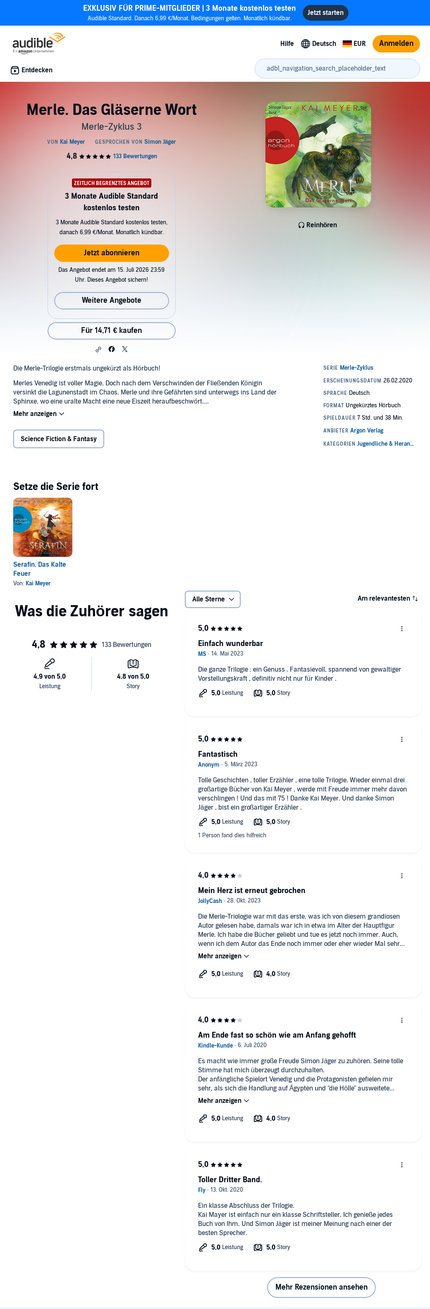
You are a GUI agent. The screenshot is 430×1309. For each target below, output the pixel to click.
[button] (98, 349)
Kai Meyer (38, 583)
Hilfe (287, 44)
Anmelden (396, 43)
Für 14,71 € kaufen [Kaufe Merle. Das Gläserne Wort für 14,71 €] (111, 330)
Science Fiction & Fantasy (59, 439)
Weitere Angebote (111, 300)
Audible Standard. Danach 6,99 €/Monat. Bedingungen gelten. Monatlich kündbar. (189, 12)
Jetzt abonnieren (111, 253)
